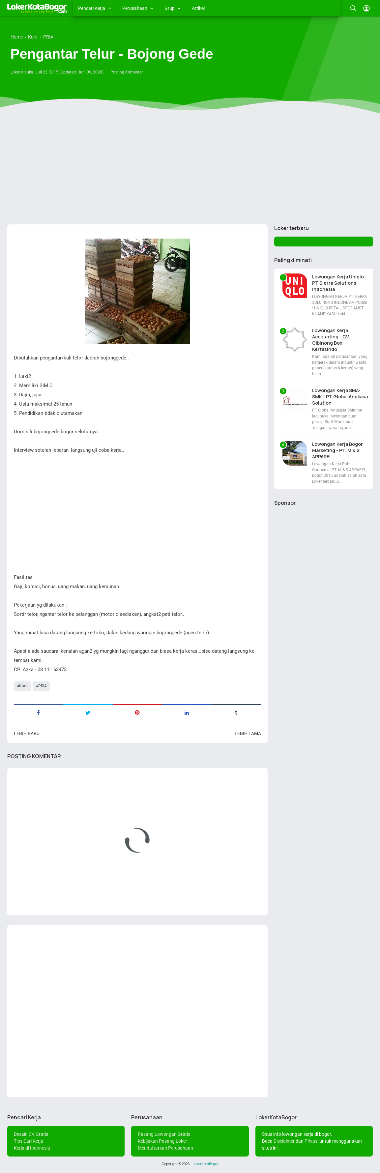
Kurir (23, 686)
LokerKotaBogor (205, 1163)
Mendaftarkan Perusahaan (165, 1148)
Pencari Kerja (91, 8)
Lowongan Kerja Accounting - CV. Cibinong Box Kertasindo (331, 339)
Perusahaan (134, 8)
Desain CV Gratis (31, 1134)
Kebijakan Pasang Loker (162, 1141)
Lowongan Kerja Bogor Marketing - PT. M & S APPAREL (337, 450)
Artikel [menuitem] (198, 8)
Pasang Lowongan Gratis (164, 1134)
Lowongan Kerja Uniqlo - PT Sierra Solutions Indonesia (339, 282)
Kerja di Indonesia (32, 1148)
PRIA (42, 686)
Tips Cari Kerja (28, 1141)
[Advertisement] (190, 168)
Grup (169, 8)
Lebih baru (27, 733)
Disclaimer (284, 1141)
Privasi (311, 1141)
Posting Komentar (126, 72)
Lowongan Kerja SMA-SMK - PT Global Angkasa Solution (340, 396)
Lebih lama (248, 733)
